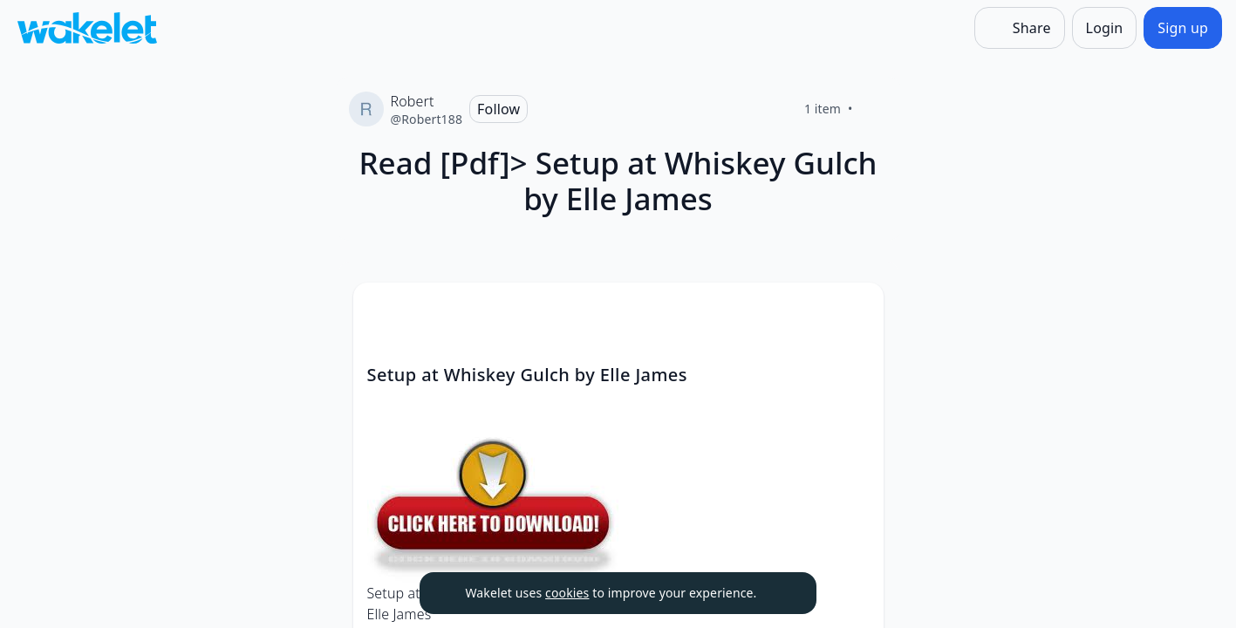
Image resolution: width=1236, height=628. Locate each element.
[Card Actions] (856, 310)
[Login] (1104, 28)
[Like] (874, 109)
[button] (856, 312)
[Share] (1019, 28)
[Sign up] (1183, 28)
